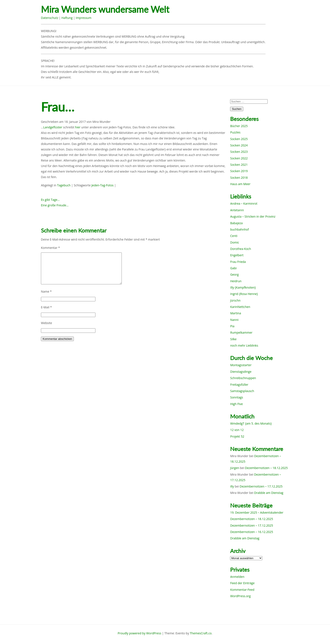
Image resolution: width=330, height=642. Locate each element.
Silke (233, 339)
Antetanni (237, 210)
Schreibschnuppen (243, 378)
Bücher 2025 (238, 126)
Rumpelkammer (241, 332)
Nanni (234, 320)
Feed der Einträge (242, 583)
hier (78, 127)
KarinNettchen (240, 307)
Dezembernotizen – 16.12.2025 (251, 532)
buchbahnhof (239, 229)
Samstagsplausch (242, 391)
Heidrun (235, 281)
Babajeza (236, 223)
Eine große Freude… (55, 205)
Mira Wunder (101, 122)
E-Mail (46, 307)
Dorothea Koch (240, 249)
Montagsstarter (240, 365)
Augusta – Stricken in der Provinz (252, 216)
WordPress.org (240, 596)
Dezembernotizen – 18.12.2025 (266, 468)
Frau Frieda (238, 262)
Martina (235, 313)
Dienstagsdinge (240, 372)
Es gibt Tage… (50, 200)
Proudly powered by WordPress (139, 633)
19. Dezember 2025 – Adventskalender (256, 512)
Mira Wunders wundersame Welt (105, 9)
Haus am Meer (240, 184)
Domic (234, 242)
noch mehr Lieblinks (244, 345)
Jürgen (234, 468)
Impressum (83, 18)
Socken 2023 (238, 152)
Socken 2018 (238, 178)
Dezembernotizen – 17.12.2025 (261, 486)
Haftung (67, 18)
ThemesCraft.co (200, 633)
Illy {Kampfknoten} (243, 287)
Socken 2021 (238, 165)
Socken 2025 (238, 139)
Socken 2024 (238, 145)
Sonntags (236, 397)
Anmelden (237, 577)
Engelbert (236, 255)
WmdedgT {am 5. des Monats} (251, 423)
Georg (234, 274)
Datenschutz (49, 18)
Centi (233, 236)
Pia (232, 326)
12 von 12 (236, 430)
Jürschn (235, 300)
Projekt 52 (237, 436)
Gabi (233, 268)
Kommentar (50, 248)
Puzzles (235, 132)
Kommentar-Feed (242, 590)
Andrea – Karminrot (243, 203)
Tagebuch (63, 185)
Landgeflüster (52, 127)
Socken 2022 (238, 158)
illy (232, 486)
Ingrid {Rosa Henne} (244, 294)
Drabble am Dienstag (268, 493)
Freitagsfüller (239, 385)
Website (46, 323)
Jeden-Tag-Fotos (102, 185)
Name (46, 291)
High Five (236, 404)
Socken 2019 (238, 171)
